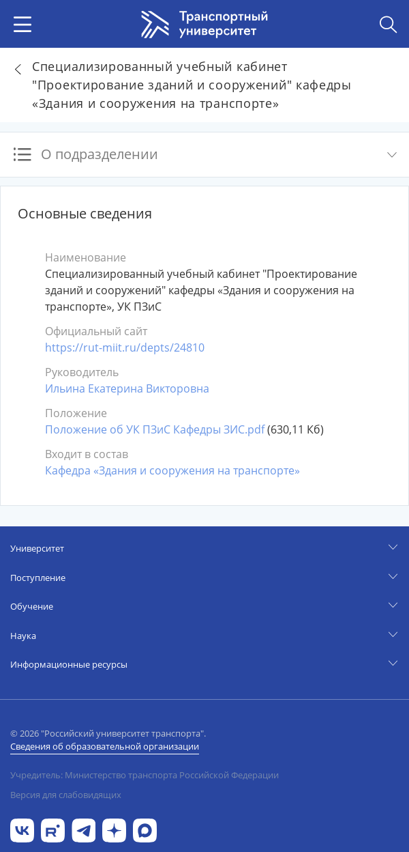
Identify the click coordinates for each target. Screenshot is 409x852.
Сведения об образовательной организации (104, 746)
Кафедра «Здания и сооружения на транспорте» (172, 470)
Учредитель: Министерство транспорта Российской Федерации (144, 775)
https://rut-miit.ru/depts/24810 (124, 347)
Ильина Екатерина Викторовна (127, 388)
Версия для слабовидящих (65, 795)
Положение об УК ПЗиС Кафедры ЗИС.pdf (154, 429)
